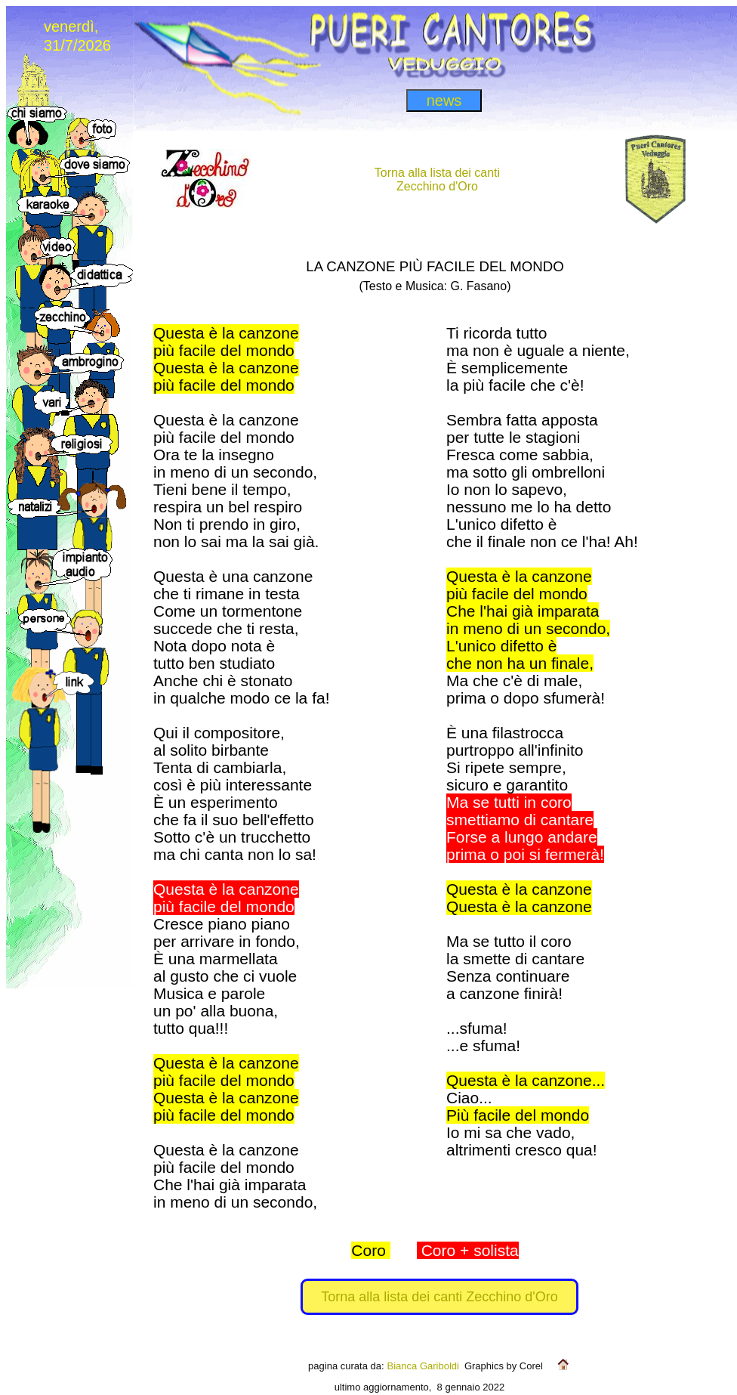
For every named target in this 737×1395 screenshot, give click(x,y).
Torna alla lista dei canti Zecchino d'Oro (439, 1296)
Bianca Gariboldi (423, 1366)
